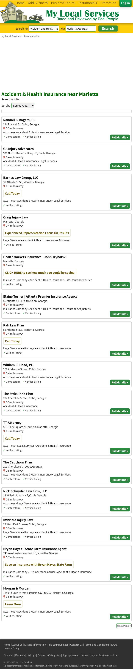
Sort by (5, 105)
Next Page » (124, 625)
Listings (31, 655)
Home (7, 644)
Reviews (20, 655)
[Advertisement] (66, 64)
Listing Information (35, 644)
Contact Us (76, 644)
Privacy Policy (11, 648)
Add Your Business (58, 644)
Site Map (8, 655)
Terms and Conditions (96, 644)
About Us (17, 644)
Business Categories (49, 655)
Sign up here (69, 655)
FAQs (114, 644)
